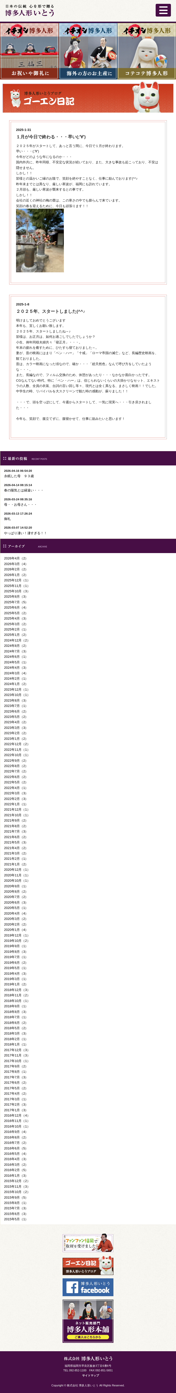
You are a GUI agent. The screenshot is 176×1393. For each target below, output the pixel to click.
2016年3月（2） (16, 1165)
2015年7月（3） (16, 1208)
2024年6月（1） (16, 657)
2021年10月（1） (17, 815)
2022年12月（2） (17, 744)
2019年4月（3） (16, 973)
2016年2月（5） (16, 1170)
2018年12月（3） (17, 990)
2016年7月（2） (16, 1143)
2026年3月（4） (16, 564)
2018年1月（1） (16, 1044)
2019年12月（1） (17, 935)
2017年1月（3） (16, 1110)
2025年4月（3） (16, 618)
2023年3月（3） (16, 728)
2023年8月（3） (16, 700)
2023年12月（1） (17, 689)
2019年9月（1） (16, 946)
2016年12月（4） (17, 1115)
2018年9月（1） (16, 1006)
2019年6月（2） (16, 963)
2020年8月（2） (16, 891)
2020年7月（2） (16, 897)
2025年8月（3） (16, 596)
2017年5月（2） (16, 1088)
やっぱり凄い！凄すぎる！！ (25, 533)
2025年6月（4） (16, 607)
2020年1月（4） (16, 930)
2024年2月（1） (16, 678)
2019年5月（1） (16, 968)
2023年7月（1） (16, 706)
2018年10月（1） (17, 1001)
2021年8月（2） (16, 826)
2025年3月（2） (16, 624)
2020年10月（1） (17, 880)
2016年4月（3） (16, 1159)
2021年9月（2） (16, 820)
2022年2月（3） (16, 799)
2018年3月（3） (16, 1033)
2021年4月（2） (16, 848)
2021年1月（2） (16, 864)
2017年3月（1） (16, 1099)
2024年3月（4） (16, 673)
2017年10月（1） (17, 1061)
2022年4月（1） (16, 788)
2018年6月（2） (16, 1023)
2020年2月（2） (16, 924)
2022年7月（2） (16, 771)
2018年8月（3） (16, 1012)
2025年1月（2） (16, 635)
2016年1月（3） (16, 1175)
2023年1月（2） (16, 739)
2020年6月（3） (16, 902)
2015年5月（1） (16, 1219)
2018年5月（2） (16, 1028)
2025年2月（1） (16, 629)
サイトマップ (90, 1375)
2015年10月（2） (17, 1192)
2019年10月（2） (17, 941)
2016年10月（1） (17, 1126)
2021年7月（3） (16, 831)
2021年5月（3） (16, 842)
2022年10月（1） (17, 755)
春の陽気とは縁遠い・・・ (24, 490)
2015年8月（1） (16, 1203)
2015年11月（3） (17, 1186)
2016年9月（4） (16, 1132)
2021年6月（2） (16, 837)
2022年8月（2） (16, 766)
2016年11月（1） (17, 1121)
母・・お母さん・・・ (20, 504)
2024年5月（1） (16, 662)
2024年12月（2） (17, 640)
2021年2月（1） (16, 859)
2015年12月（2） (17, 1181)
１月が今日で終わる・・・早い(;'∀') (51, 137)
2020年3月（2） (16, 919)
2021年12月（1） (17, 809)
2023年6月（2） (16, 711)
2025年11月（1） (17, 586)
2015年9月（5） (16, 1197)
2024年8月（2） (16, 646)
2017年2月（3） (16, 1104)
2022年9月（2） (16, 760)
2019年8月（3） (16, 952)
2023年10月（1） (17, 695)
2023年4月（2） (16, 722)
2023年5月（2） (16, 717)
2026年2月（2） (16, 569)
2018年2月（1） (16, 1039)
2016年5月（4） (16, 1154)
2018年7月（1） (16, 1017)
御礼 (7, 519)
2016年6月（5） (16, 1148)
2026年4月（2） (16, 558)
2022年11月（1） (17, 750)
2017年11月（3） (17, 1055)
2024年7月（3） (16, 651)
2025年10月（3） (17, 591)
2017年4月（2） (16, 1093)
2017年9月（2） (16, 1066)
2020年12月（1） (17, 870)
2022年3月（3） (16, 793)
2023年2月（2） (16, 733)
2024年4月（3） (16, 667)
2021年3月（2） (16, 853)
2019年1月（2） (16, 984)
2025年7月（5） (16, 602)
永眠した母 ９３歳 (19, 476)
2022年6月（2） (16, 777)
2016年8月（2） (16, 1137)
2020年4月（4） (16, 913)
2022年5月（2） (16, 782)
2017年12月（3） (17, 1050)
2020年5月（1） (16, 908)
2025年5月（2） (16, 613)
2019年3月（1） (16, 979)
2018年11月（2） (17, 995)
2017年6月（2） (16, 1082)
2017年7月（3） (16, 1077)
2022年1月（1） (16, 804)
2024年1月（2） (16, 684)
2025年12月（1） (17, 580)
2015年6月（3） (16, 1214)
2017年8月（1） (16, 1072)
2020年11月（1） (17, 875)
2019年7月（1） (16, 957)
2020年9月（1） (16, 886)
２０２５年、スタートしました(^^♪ (50, 311)
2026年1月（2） (16, 575)
